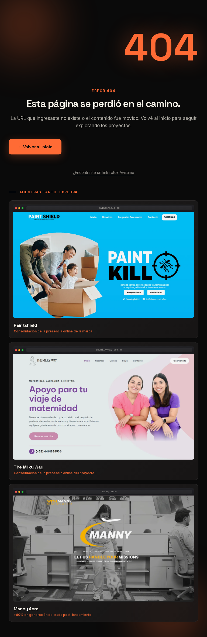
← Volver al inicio (35, 147)
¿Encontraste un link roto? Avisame (103, 172)
